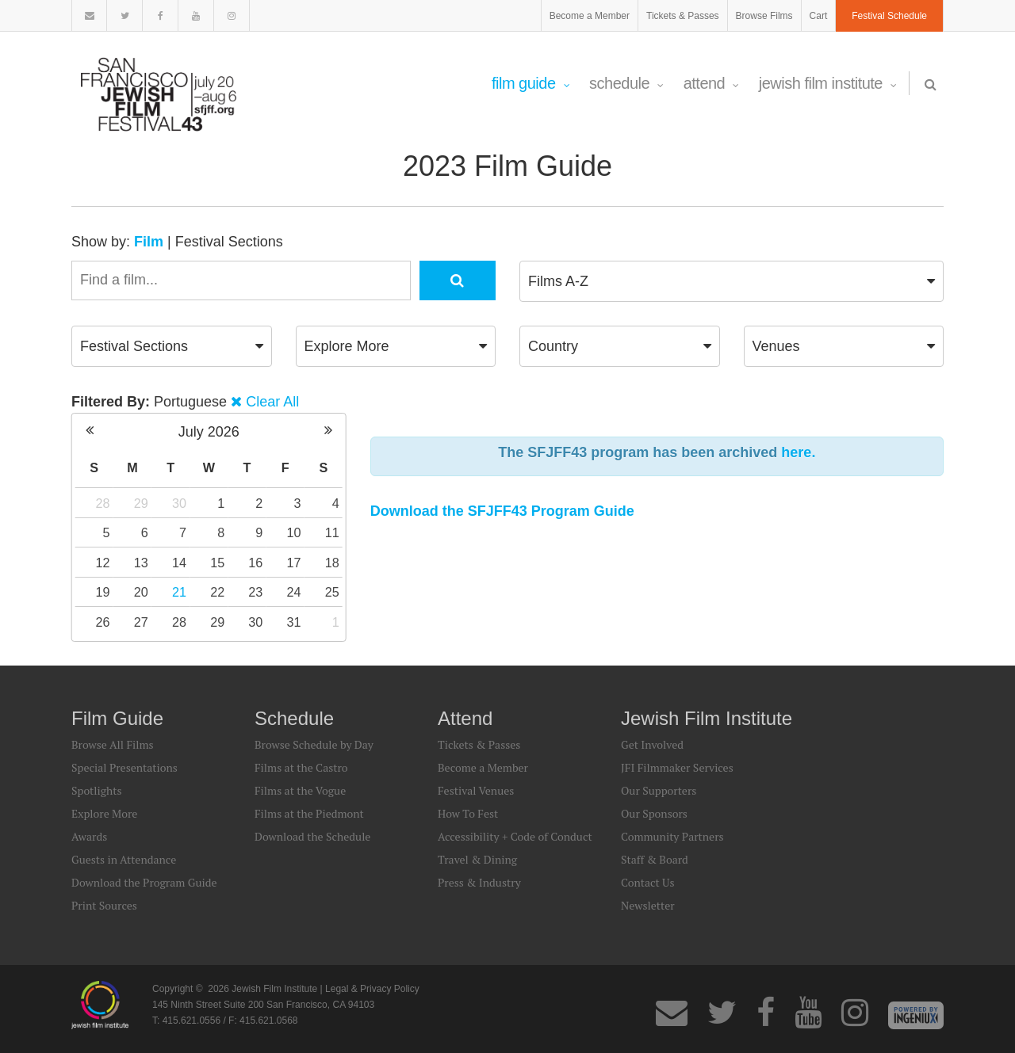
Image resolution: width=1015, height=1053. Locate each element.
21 (179, 592)
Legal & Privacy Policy (372, 988)
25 (332, 592)
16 (255, 562)
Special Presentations (124, 767)
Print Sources (104, 905)
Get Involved (652, 744)
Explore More (104, 813)
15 (217, 562)
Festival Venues (476, 790)
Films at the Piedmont (309, 813)
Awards (89, 836)
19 (103, 592)
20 (141, 592)
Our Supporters (658, 790)
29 (141, 503)
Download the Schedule (312, 836)
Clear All (272, 402)
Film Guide (530, 83)
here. (798, 452)
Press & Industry (479, 882)
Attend (711, 83)
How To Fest (468, 813)
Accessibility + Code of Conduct (515, 836)
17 (294, 562)
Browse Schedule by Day (314, 744)
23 (255, 592)
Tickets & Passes (682, 15)
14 (179, 562)
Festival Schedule (889, 15)
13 (141, 562)
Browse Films (764, 15)
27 (141, 622)
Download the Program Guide (143, 882)
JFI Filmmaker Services (677, 767)
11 (332, 532)
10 (294, 532)
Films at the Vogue (300, 790)
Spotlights (96, 790)
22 (217, 592)
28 (103, 503)
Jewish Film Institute (828, 83)
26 (103, 622)
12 (103, 562)
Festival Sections (229, 242)
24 (294, 592)
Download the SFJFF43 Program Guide (502, 511)
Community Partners (672, 836)
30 (179, 503)
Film (148, 242)
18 (332, 562)
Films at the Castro (301, 767)
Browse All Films (112, 744)
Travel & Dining (477, 859)
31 (294, 622)
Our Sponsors (654, 813)
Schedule (626, 83)
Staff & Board (654, 859)
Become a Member (590, 15)
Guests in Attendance (123, 859)
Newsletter (648, 905)
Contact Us (648, 882)
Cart (819, 15)
